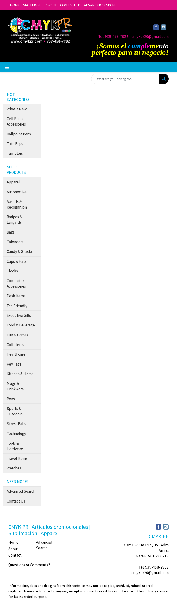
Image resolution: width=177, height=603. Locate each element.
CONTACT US (70, 5)
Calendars (15, 241)
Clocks (12, 271)
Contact (15, 555)
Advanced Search (21, 491)
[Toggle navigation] (7, 67)
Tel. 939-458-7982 (113, 36)
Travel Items (17, 458)
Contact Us (16, 501)
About (13, 548)
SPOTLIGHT (32, 5)
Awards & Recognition (17, 204)
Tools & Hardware (15, 446)
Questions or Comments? (29, 564)
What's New (17, 108)
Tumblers (15, 153)
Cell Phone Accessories (16, 121)
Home (13, 542)
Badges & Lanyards (14, 219)
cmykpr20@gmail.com (150, 36)
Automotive (17, 191)
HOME (15, 5)
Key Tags (14, 364)
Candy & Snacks (20, 251)
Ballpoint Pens (19, 134)
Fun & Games (17, 334)
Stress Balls (16, 423)
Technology (16, 433)
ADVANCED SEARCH (99, 5)
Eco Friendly (17, 305)
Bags (11, 232)
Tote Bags (15, 143)
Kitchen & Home (20, 373)
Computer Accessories (16, 283)
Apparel (13, 182)
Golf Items (15, 344)
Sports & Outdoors (15, 411)
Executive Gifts (19, 315)
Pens (11, 398)
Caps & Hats (17, 261)
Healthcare (16, 354)
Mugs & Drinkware (15, 386)
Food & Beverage (21, 325)
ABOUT (51, 5)
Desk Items (16, 295)
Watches (14, 468)
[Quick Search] (125, 79)
